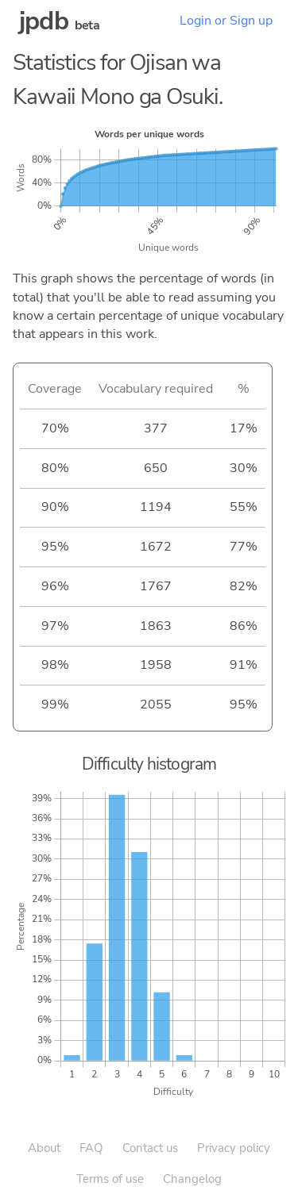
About (44, 1148)
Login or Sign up (226, 20)
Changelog (192, 1179)
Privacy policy (233, 1148)
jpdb (43, 21)
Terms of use (110, 1179)
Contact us (150, 1148)
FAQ (91, 1148)
